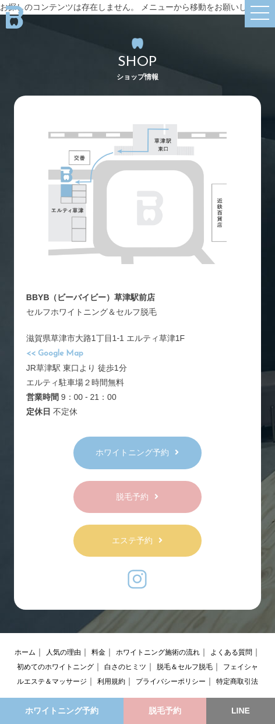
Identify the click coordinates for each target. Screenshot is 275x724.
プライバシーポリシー (171, 681)
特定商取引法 (237, 681)
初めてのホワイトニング (55, 667)
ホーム (25, 652)
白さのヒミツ (125, 667)
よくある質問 (231, 652)
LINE (240, 710)
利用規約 (111, 681)
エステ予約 (137, 540)
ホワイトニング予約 (137, 452)
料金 (98, 652)
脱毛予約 (137, 496)
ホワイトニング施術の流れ (158, 652)
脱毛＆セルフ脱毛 (185, 667)
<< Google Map (54, 353)
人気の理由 (63, 652)
